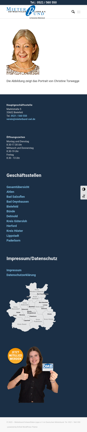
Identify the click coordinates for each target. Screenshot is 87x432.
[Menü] (78, 12)
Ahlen (10, 191)
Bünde (11, 211)
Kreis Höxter (15, 230)
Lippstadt (13, 235)
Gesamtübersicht (18, 187)
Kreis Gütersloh (17, 221)
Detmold (12, 216)
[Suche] (71, 11)
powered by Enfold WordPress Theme (23, 427)
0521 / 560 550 (19, 116)
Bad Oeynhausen (18, 201)
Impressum (14, 270)
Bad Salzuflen (16, 196)
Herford (12, 226)
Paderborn (13, 240)
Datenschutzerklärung (21, 275)
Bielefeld (12, 206)
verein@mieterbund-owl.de (21, 119)
